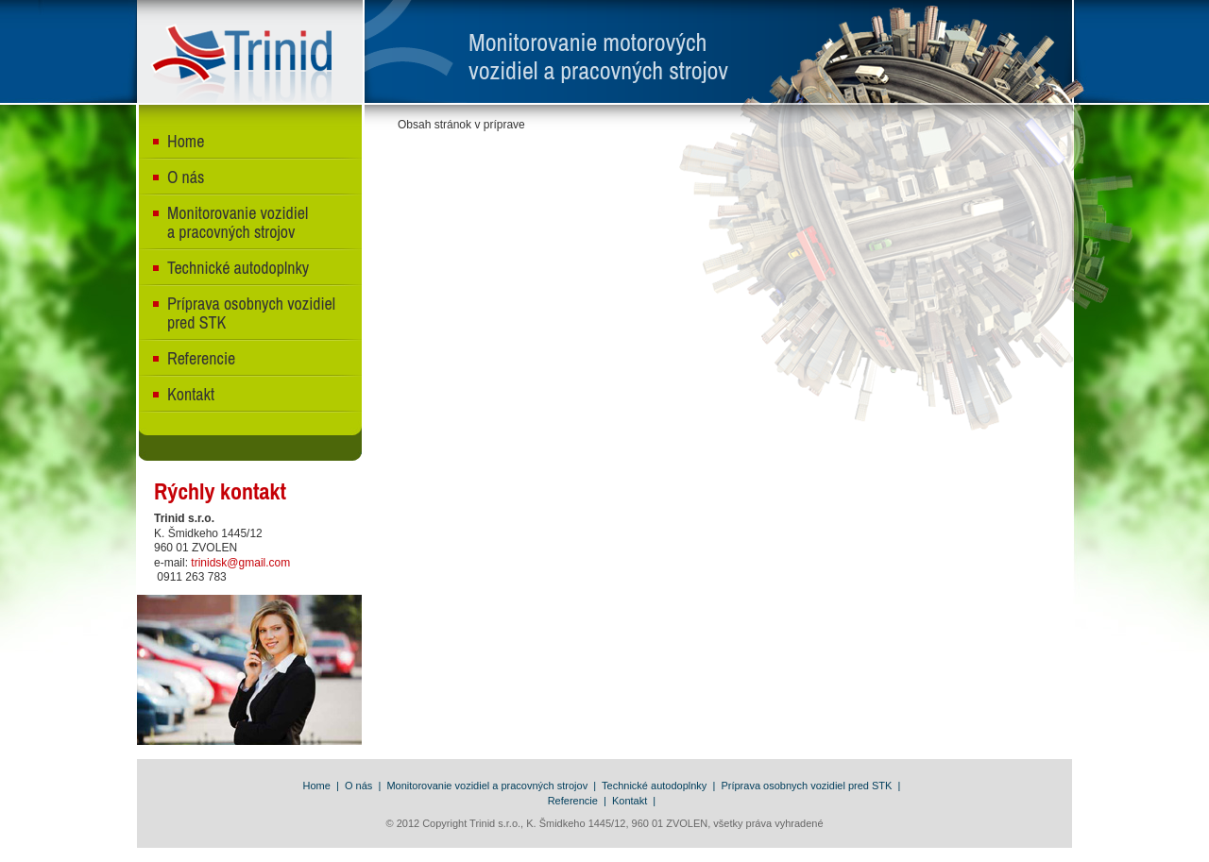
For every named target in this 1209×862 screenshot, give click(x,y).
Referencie (201, 358)
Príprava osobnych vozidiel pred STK (251, 313)
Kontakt (190, 394)
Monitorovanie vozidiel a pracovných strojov (237, 222)
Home (185, 141)
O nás (185, 177)
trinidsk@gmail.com (240, 562)
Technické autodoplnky (238, 267)
